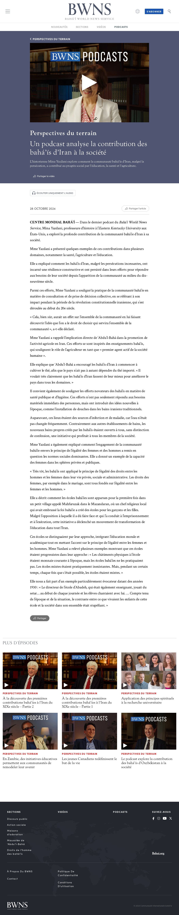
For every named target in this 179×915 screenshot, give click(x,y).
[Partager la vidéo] (44, 176)
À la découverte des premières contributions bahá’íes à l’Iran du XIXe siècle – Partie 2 (27, 702)
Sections (82, 26)
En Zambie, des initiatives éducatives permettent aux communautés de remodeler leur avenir (30, 763)
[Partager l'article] (135, 208)
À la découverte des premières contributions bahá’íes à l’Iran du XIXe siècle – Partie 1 (87, 702)
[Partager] (40, 618)
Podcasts (121, 26)
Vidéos (101, 26)
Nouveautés (59, 26)
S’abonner (154, 11)
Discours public (17, 818)
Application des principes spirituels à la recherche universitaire (147, 700)
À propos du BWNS (20, 871)
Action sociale (16, 824)
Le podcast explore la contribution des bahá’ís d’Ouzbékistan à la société (146, 763)
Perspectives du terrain (20, 693)
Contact (12, 878)
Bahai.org (158, 853)
